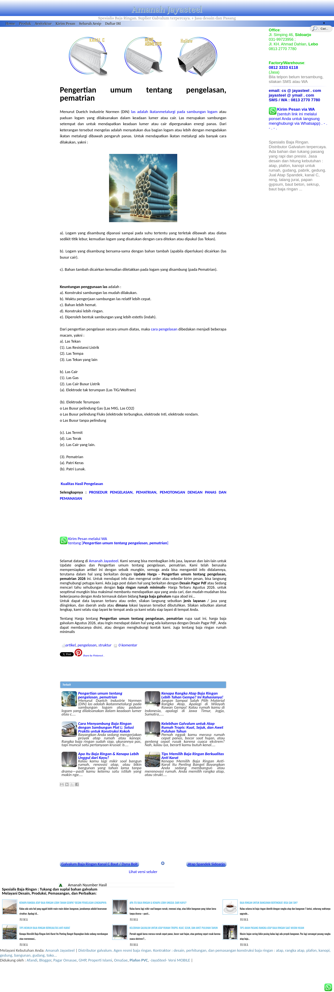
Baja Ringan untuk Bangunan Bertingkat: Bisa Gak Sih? (269, 902)
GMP (82, 960)
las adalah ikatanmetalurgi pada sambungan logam (174, 111)
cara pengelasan (164, 329)
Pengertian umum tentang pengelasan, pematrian (101, 703)
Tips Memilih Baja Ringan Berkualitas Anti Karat (185, 763)
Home (10, 24)
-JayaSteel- (158, 960)
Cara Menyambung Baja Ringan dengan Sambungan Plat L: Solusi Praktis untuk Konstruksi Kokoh (101, 734)
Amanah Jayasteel (167, 9)
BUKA (24, 919)
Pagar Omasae (65, 960)
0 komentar (127, 645)
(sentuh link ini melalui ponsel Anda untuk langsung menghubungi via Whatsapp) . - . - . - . (298, 118)
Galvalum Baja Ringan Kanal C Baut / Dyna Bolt (99, 864)
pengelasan (87, 645)
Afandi (32, 960)
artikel (70, 645)
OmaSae (121, 960)
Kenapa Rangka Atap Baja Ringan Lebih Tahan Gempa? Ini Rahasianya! (185, 703)
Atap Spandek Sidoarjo (206, 864)
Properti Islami (100, 960)
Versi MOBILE (179, 960)
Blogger (45, 960)
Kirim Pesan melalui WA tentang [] (118, 541)
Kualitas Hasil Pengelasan (82, 483)
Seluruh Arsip (90, 24)
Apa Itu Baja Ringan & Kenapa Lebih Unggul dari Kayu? (101, 763)
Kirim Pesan (65, 24)
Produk (25, 24)
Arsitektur (43, 24)
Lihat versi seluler (143, 871)
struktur (104, 645)
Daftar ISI (113, 24)
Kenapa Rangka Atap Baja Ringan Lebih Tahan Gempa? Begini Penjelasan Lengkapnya (62, 902)
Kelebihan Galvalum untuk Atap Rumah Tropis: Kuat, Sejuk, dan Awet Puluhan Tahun (185, 734)
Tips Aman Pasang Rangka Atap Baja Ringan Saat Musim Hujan (272, 928)
